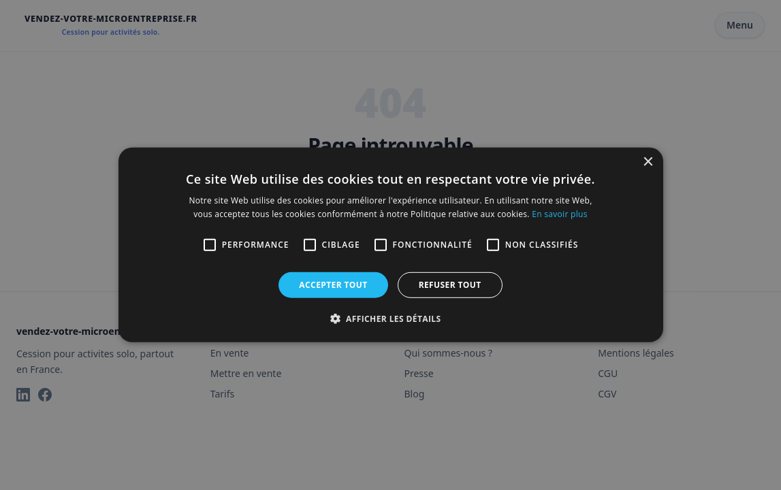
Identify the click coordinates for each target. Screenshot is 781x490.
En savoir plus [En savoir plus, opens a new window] (559, 214)
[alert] (390, 245)
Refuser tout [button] (450, 285)
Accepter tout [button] (333, 285)
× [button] (648, 162)
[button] (390, 318)
